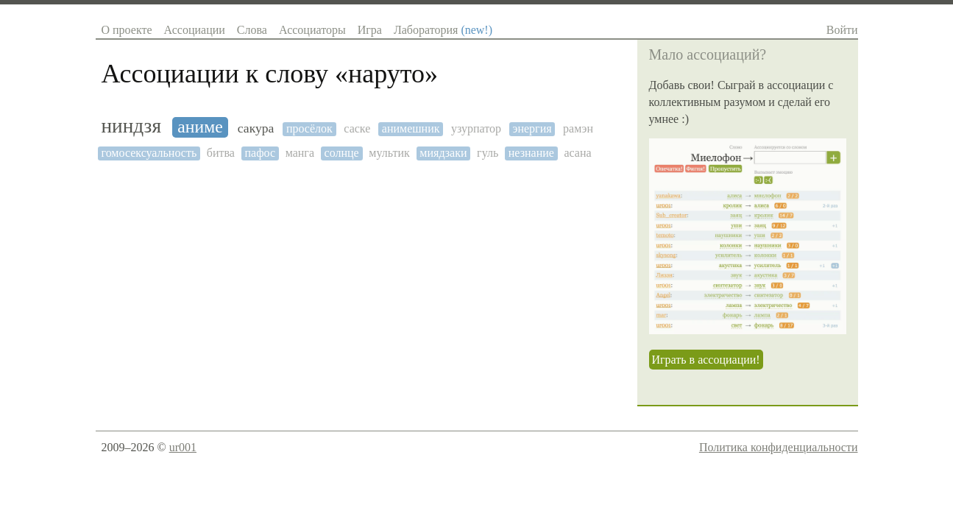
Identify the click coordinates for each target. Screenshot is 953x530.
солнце (342, 152)
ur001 (182, 447)
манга (300, 152)
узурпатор (476, 128)
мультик (389, 152)
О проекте (127, 30)
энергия (532, 128)
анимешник (411, 128)
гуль (487, 152)
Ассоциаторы (312, 30)
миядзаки (443, 152)
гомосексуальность (149, 152)
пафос (260, 152)
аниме (199, 126)
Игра (370, 30)
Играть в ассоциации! (706, 359)
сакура (256, 128)
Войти (842, 30)
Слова (252, 30)
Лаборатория (443, 30)
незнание (531, 152)
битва (221, 152)
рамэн (578, 128)
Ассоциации (194, 30)
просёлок (309, 128)
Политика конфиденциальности (778, 447)
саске (357, 128)
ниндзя (131, 126)
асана (577, 152)
